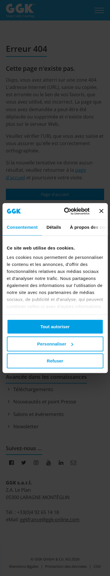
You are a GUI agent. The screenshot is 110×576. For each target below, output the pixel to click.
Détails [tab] (53, 227)
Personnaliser (55, 343)
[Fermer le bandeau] (101, 211)
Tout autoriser (55, 326)
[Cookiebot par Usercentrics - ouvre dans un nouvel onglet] (66, 211)
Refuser (55, 360)
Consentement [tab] (22, 227)
